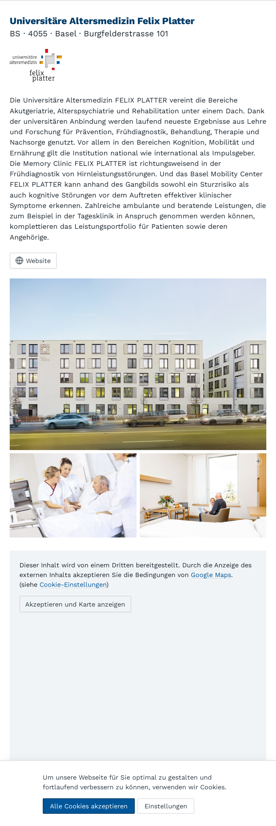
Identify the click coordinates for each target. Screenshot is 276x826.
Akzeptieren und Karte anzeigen (75, 617)
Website (33, 273)
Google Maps (211, 587)
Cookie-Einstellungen (73, 597)
